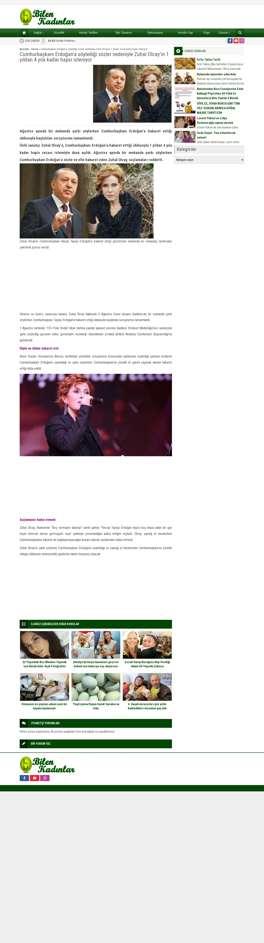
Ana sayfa (23, 32)
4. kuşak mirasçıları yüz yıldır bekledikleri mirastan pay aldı (147, 706)
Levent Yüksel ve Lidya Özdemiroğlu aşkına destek (215, 120)
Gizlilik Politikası (61, 40)
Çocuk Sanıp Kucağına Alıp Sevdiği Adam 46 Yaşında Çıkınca (147, 664)
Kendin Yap (185, 32)
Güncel (224, 32)
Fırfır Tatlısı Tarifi (208, 60)
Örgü (206, 32)
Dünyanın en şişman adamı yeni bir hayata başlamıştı (44, 706)
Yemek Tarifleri (88, 32)
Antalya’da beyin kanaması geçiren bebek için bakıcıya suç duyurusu (96, 664)
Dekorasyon (155, 32)
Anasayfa (24, 49)
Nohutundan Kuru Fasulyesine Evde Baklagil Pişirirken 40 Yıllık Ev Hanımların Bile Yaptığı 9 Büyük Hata (220, 96)
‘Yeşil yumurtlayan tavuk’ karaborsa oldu (95, 706)
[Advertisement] (55, 93)
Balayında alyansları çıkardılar (216, 74)
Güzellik (59, 32)
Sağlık (38, 32)
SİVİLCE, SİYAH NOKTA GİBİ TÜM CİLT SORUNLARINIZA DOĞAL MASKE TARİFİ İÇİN (218, 108)
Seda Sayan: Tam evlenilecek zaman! (216, 135)
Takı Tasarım (123, 32)
